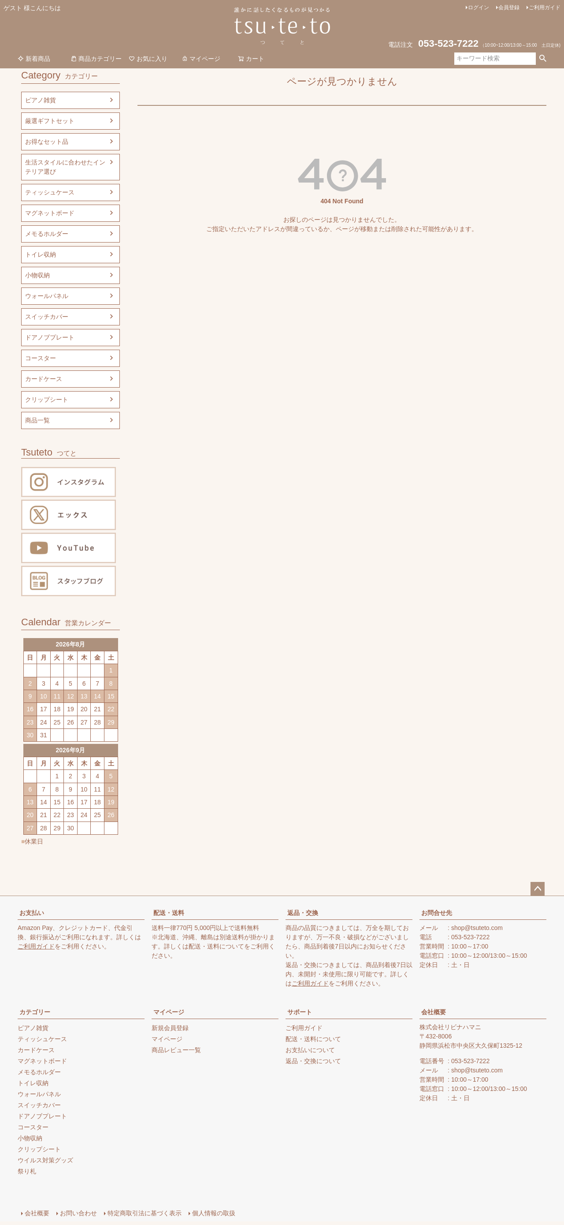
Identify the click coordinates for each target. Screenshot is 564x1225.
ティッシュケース (49, 192)
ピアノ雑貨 (40, 100)
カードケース (43, 378)
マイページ (201, 58)
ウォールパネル (46, 295)
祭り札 (27, 1171)
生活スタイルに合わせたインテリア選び (65, 167)
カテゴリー (34, 1012)
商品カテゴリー (96, 58)
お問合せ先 (436, 912)
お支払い (31, 912)
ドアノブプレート (49, 337)
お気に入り (148, 58)
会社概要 (433, 1012)
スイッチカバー (46, 316)
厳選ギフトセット (49, 120)
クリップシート (46, 399)
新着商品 (34, 58)
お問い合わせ (78, 1213)
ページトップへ (538, 889)
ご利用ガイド (544, 7)
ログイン (478, 7)
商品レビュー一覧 (176, 1049)
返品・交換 (302, 912)
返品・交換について (313, 1060)
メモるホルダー (46, 233)
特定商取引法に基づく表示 (145, 1213)
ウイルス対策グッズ (45, 1160)
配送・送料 (168, 912)
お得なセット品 (46, 141)
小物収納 (37, 275)
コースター (40, 358)
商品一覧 (37, 420)
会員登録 (508, 7)
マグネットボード (49, 213)
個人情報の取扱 (213, 1213)
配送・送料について (216, 946)
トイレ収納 (40, 254)
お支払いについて (310, 1049)
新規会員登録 (170, 1027)
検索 (542, 58)
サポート (299, 1012)
